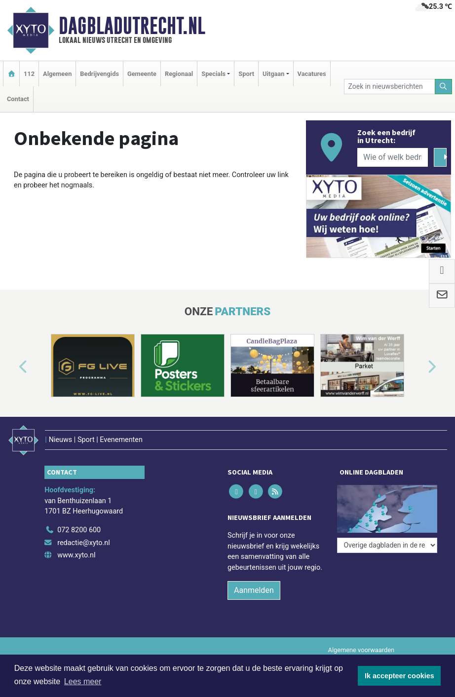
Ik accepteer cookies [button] (399, 676)
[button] (12, 367)
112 (29, 73)
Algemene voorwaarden (361, 650)
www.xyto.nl (76, 555)
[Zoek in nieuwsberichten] (389, 86)
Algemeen (57, 73)
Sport (246, 73)
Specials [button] (213, 73)
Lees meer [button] (83, 681)
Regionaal (179, 73)
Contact (18, 99)
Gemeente (141, 73)
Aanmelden (254, 590)
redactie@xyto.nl (83, 543)
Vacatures (312, 73)
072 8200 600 (79, 530)
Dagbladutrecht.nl (132, 26)
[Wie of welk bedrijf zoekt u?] (392, 157)
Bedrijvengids (99, 73)
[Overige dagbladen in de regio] (387, 545)
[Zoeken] (444, 86)
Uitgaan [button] (273, 73)
